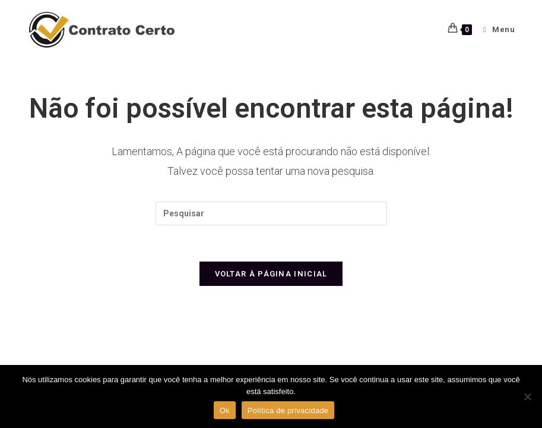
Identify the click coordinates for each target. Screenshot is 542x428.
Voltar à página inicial (271, 273)
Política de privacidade (288, 410)
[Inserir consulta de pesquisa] (271, 213)
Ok (225, 410)
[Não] (527, 396)
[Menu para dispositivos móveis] (494, 29)
